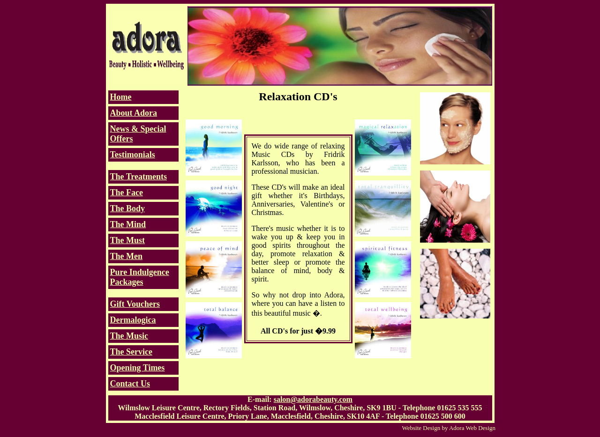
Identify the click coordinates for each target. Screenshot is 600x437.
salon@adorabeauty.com (313, 399)
